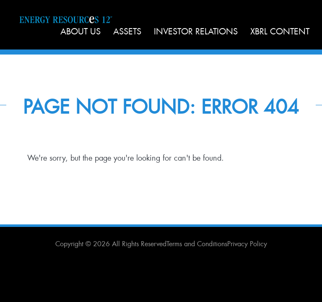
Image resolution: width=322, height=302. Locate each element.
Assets (127, 31)
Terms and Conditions (196, 244)
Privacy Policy (247, 244)
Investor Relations (196, 31)
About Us (80, 31)
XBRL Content (279, 31)
